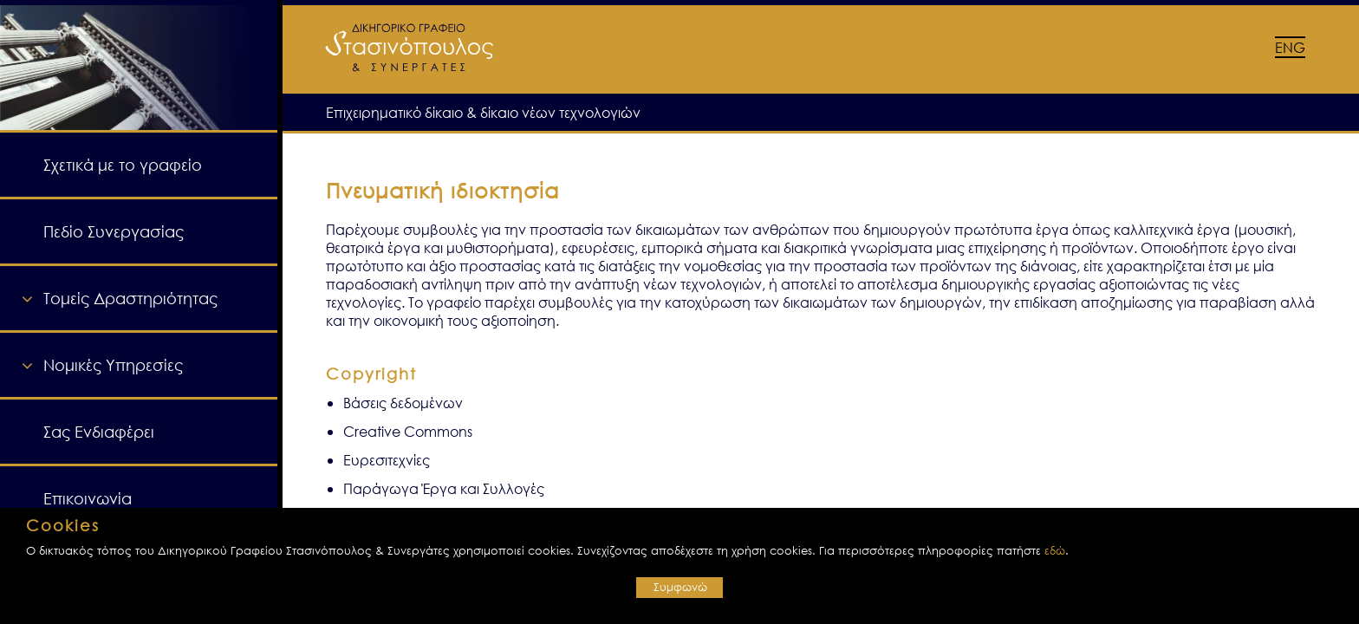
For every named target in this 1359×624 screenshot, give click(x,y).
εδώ (1054, 550)
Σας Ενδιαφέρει (98, 431)
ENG (1290, 47)
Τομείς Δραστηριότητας (130, 298)
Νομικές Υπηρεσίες (113, 364)
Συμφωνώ (680, 587)
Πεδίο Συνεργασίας (113, 231)
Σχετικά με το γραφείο (122, 164)
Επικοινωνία (87, 498)
